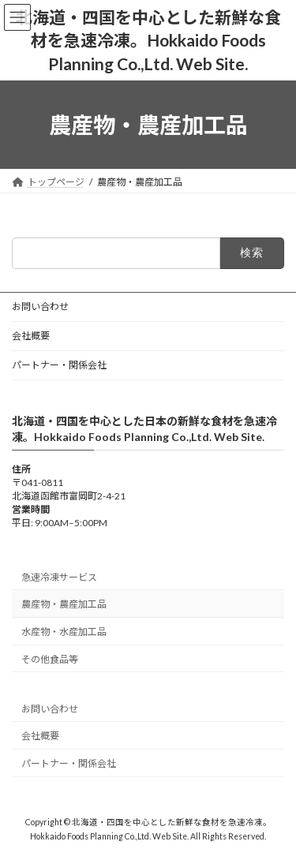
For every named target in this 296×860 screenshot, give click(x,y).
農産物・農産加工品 (64, 604)
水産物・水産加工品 (64, 632)
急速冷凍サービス (59, 576)
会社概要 (31, 336)
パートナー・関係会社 (59, 365)
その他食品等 (49, 658)
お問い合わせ (40, 306)
